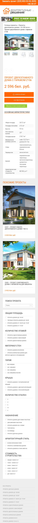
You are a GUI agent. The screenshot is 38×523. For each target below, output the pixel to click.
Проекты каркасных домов (12, 515)
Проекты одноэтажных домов (13, 505)
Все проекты (7, 486)
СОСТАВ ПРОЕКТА (19, 100)
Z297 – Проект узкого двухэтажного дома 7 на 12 (16, 228)
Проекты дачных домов (11, 489)
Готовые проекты (10, 25)
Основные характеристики (17, 112)
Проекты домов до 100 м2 (11, 492)
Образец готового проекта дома (15, 106)
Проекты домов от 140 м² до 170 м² (14, 499)
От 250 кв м (25, 27)
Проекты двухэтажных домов (13, 511)
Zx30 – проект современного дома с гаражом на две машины (18, 283)
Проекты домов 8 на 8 (10, 518)
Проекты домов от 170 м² (11, 502)
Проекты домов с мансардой (12, 508)
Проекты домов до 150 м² (11, 495)
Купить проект (19, 94)
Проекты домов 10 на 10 (10, 521)
